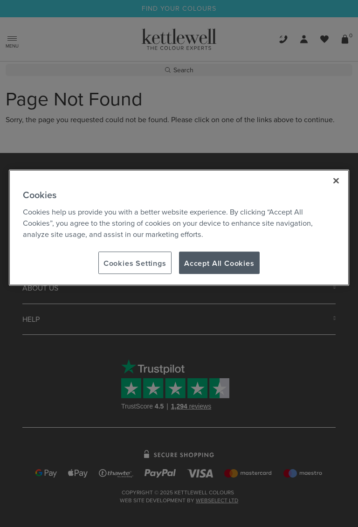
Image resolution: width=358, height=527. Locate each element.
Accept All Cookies (219, 262)
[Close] (336, 180)
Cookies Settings (134, 262)
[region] (179, 227)
